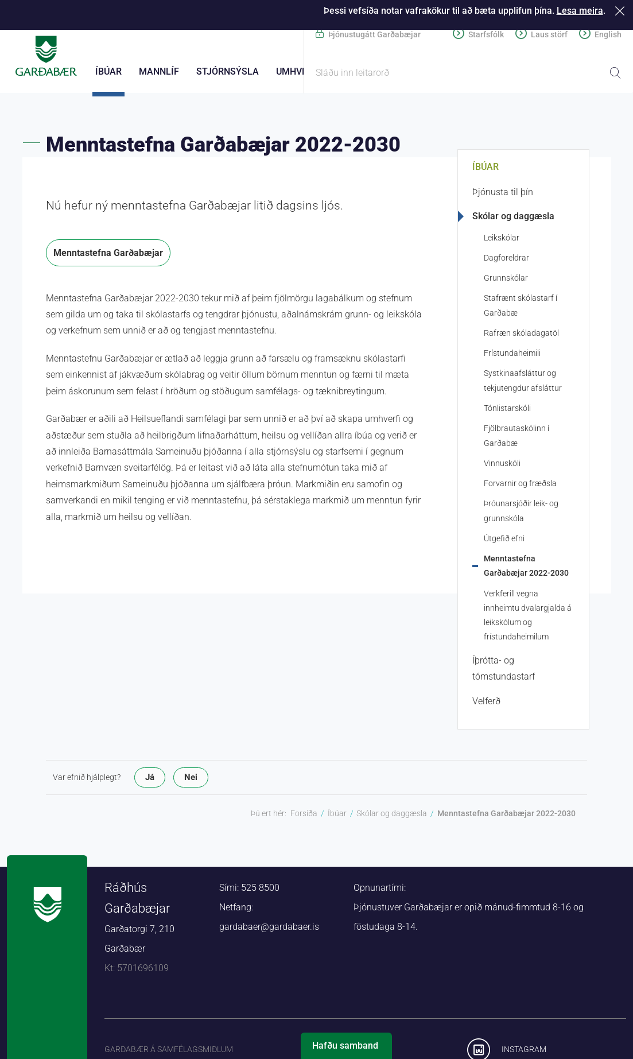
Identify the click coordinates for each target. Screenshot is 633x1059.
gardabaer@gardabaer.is (269, 930)
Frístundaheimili (512, 356)
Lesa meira (580, 10)
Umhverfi (298, 71)
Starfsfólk (486, 34)
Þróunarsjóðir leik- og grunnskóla (521, 514)
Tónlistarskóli (507, 411)
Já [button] (149, 780)
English (608, 34)
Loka (621, 10)
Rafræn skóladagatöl (521, 336)
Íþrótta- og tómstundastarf (503, 671)
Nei (190, 780)
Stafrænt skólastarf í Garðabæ (520, 309)
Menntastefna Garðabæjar (108, 256)
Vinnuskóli (502, 466)
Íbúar (485, 170)
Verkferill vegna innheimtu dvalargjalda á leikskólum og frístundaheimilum (528, 618)
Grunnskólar (506, 281)
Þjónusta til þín (502, 195)
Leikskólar (501, 241)
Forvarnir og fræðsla (520, 486)
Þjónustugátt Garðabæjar (374, 34)
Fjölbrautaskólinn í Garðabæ (516, 439)
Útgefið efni (504, 541)
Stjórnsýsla (227, 71)
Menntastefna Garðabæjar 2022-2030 (526, 569)
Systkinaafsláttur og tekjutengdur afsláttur (523, 384)
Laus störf (549, 34)
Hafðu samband (345, 1045)
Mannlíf (159, 71)
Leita (615, 73)
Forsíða (303, 816)
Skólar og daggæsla (513, 219)
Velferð (486, 704)
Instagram (524, 1052)
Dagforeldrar (506, 261)
